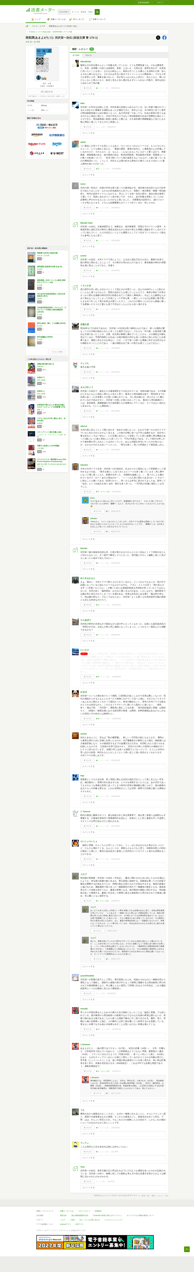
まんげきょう (86, 387)
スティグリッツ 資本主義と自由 (49, 432)
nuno (83, 184)
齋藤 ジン (40, 410)
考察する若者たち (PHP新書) (48, 446)
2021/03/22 (116, 605)
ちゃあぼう (85, 620)
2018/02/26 (115, 796)
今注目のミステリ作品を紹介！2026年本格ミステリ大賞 (50, 32)
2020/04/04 (116, 677)
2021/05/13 (115, 372)
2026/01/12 (115, 88)
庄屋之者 (84, 324)
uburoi (83, 426)
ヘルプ (62, 1220)
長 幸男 (39, 269)
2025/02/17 (112, 127)
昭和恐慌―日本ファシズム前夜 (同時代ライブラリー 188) (51, 281)
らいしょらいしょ (88, 841)
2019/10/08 (115, 760)
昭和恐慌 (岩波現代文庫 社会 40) (49, 267)
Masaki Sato (86, 223)
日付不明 (114, 1152)
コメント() (104, 88)
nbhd (83, 142)
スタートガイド (84, 1211)
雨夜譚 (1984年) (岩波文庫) (47, 253)
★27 (97, 492)
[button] (97, 12)
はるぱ (83, 692)
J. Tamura (85, 811)
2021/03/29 (115, 563)
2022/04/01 (115, 270)
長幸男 (39, 299)
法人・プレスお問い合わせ (89, 1220)
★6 (97, 348)
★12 (97, 605)
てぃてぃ (84, 1143)
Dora (92, 498)
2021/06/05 (115, 348)
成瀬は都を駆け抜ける (45, 364)
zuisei (83, 255)
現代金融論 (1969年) (45, 337)
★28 (97, 719)
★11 (97, 1071)
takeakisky (85, 61)
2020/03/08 (116, 718)
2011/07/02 (115, 1128)
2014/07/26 (116, 1029)
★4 (97, 208)
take (82, 103)
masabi (84, 1008)
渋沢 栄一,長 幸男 (38, 26)
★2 (107, 511)
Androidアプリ (65, 1224)
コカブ (83, 874)
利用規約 (98, 1211)
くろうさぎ (85, 285)
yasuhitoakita (87, 975)
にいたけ (84, 650)
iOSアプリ (79, 1224)
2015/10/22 (115, 859)
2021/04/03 (116, 491)
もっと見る (57, 352)
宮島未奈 (40, 366)
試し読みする (47, 91)
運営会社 (63, 1215)
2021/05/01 (115, 411)
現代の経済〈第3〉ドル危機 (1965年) (51, 323)
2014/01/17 (116, 1071)
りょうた (84, 363)
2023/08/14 (115, 208)
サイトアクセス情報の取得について (140, 1215)
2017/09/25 (115, 826)
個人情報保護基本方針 (79, 1215)
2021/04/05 (115, 450)
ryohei (83, 734)
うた (82, 1110)
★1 (97, 88)
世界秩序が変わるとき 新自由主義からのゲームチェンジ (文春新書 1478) (51, 406)
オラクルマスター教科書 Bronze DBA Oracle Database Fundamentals (51, 460)
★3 (97, 635)
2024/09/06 (116, 169)
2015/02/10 (112, 993)
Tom (82, 1167)
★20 (97, 677)
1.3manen (85, 1044)
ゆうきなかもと (87, 578)
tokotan (84, 465)
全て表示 (76, 55)
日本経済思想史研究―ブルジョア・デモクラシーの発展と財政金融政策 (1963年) (51, 310)
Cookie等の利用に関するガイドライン (107, 1215)
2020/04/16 (115, 635)
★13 (97, 1029)
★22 (97, 169)
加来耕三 (40, 423)
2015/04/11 (115, 901)
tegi (82, 775)
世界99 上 (41, 391)
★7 (97, 411)
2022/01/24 (115, 309)
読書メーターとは (67, 1211)
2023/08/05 (115, 240)
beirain (83, 548)
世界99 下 (41, 378)
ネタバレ (88, 55)
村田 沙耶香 (41, 380)
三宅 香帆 (40, 448)
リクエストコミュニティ (113, 1220)
